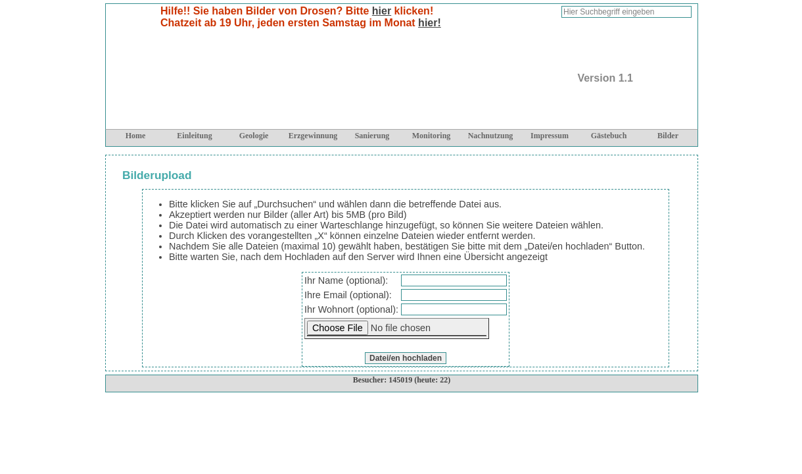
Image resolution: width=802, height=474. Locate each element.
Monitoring (431, 135)
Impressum (550, 135)
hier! (429, 22)
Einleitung (194, 135)
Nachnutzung (490, 135)
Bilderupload (157, 175)
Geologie (254, 135)
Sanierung (372, 135)
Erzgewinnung (313, 135)
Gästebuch (609, 135)
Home (136, 135)
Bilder (667, 135)
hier (381, 10)
